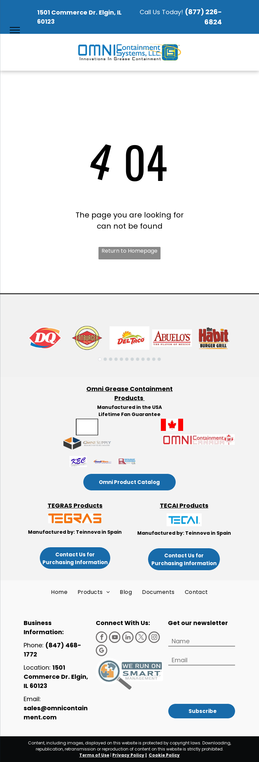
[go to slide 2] (105, 359)
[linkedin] (128, 638)
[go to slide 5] (121, 359)
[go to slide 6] (126, 359)
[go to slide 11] (153, 359)
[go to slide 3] (110, 359)
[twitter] (141, 638)
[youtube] (114, 638)
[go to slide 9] (143, 359)
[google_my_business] (101, 651)
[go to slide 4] (116, 359)
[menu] (15, 30)
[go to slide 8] (137, 359)
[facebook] (101, 638)
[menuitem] (59, 592)
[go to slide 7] (132, 359)
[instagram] (154, 638)
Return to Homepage (129, 251)
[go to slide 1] (99, 359)
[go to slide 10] (148, 359)
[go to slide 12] (159, 359)
